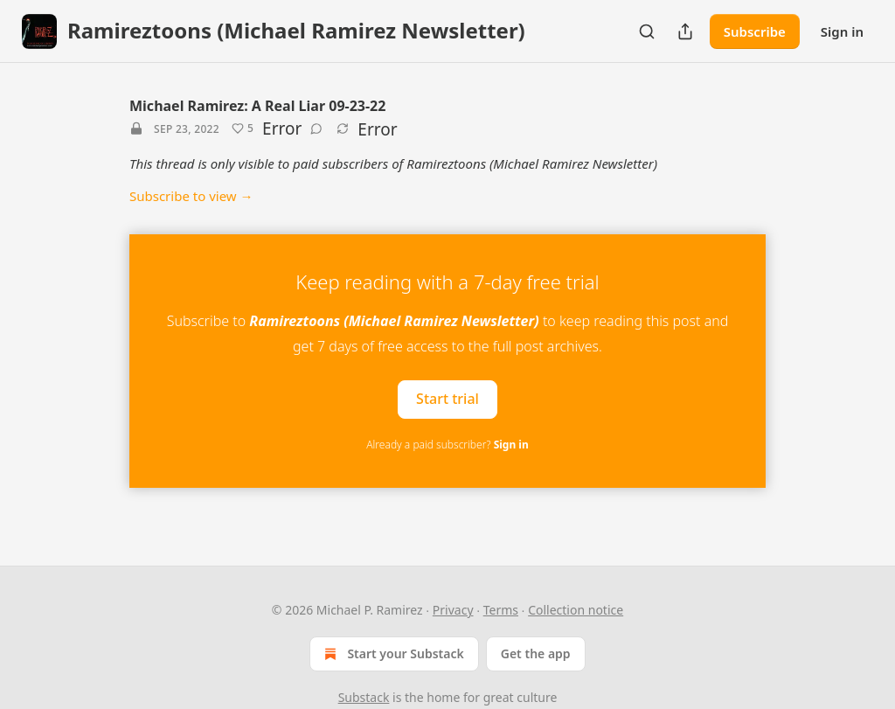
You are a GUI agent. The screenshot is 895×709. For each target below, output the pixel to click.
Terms (500, 609)
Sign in (842, 31)
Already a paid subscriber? (447, 444)
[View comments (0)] (316, 128)
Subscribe (755, 31)
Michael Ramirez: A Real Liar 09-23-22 (257, 105)
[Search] (646, 31)
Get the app (536, 653)
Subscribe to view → (191, 196)
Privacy (453, 609)
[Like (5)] (242, 128)
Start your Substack (392, 654)
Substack (364, 697)
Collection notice (575, 609)
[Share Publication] (685, 31)
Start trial (447, 398)
